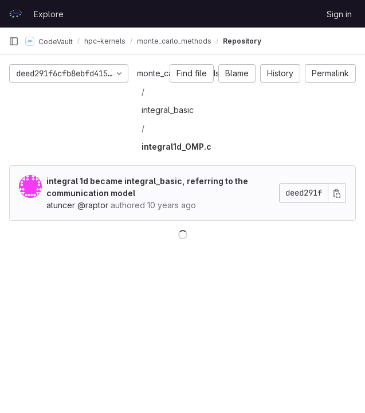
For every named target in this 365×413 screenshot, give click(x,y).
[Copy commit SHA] (337, 193)
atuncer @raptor (77, 205)
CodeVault (49, 41)
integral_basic (168, 110)
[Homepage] (15, 14)
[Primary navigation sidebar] (14, 41)
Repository (242, 41)
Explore (49, 14)
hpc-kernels (104, 41)
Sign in (339, 14)
